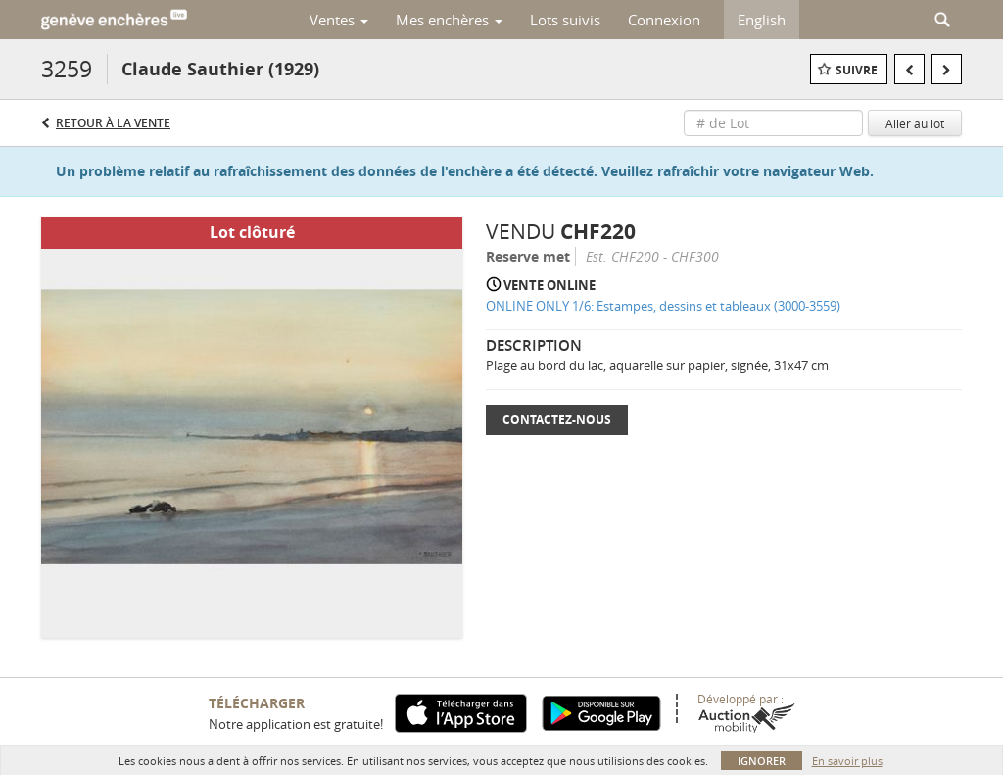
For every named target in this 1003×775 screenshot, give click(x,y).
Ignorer (762, 760)
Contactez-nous (556, 420)
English (762, 19)
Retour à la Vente (113, 123)
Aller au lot (914, 123)
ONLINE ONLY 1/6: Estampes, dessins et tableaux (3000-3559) (663, 306)
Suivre (857, 70)
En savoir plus (847, 760)
